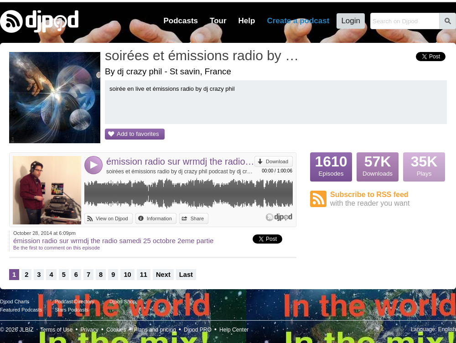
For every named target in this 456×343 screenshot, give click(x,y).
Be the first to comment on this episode (56, 247)
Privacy (89, 330)
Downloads (378, 164)
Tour (218, 20)
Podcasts (180, 20)
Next (163, 274)
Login (350, 20)
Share (197, 218)
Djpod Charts (14, 301)
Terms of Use (57, 330)
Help (246, 20)
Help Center (234, 330)
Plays (424, 164)
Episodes (331, 164)
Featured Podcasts (21, 309)
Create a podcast (298, 20)
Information (159, 218)
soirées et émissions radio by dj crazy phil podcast (203, 55)
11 (143, 274)
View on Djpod (112, 218)
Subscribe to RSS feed (388, 199)
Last (186, 274)
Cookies (116, 330)
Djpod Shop (122, 301)
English (447, 329)
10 (127, 274)
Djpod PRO (198, 330)
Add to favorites (138, 133)
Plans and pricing (155, 330)
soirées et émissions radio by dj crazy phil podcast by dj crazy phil (180, 171)
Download (277, 161)
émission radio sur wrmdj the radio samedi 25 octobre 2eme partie (180, 161)
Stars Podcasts (71, 309)
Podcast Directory (74, 301)
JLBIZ (26, 330)
